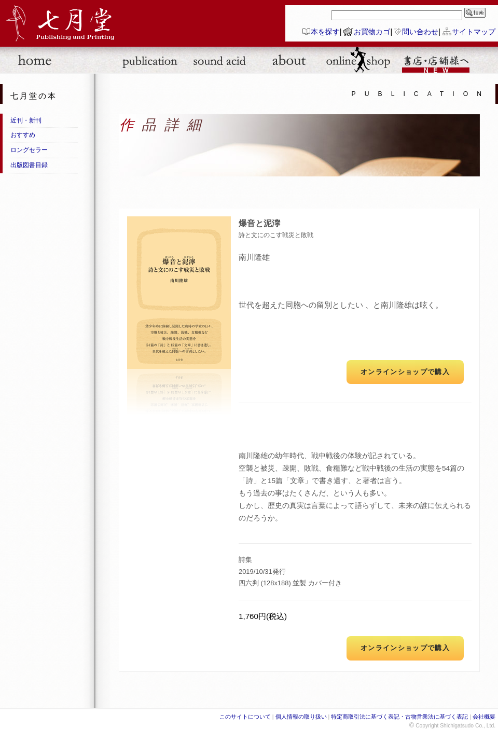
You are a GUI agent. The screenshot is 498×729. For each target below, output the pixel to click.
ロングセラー (29, 150)
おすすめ (22, 135)
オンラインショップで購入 (405, 372)
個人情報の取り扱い (301, 716)
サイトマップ (473, 31)
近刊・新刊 (26, 120)
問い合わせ (420, 31)
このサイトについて (245, 716)
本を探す (325, 31)
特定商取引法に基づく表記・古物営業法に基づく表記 (399, 716)
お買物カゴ (372, 31)
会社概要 (484, 716)
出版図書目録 (29, 165)
